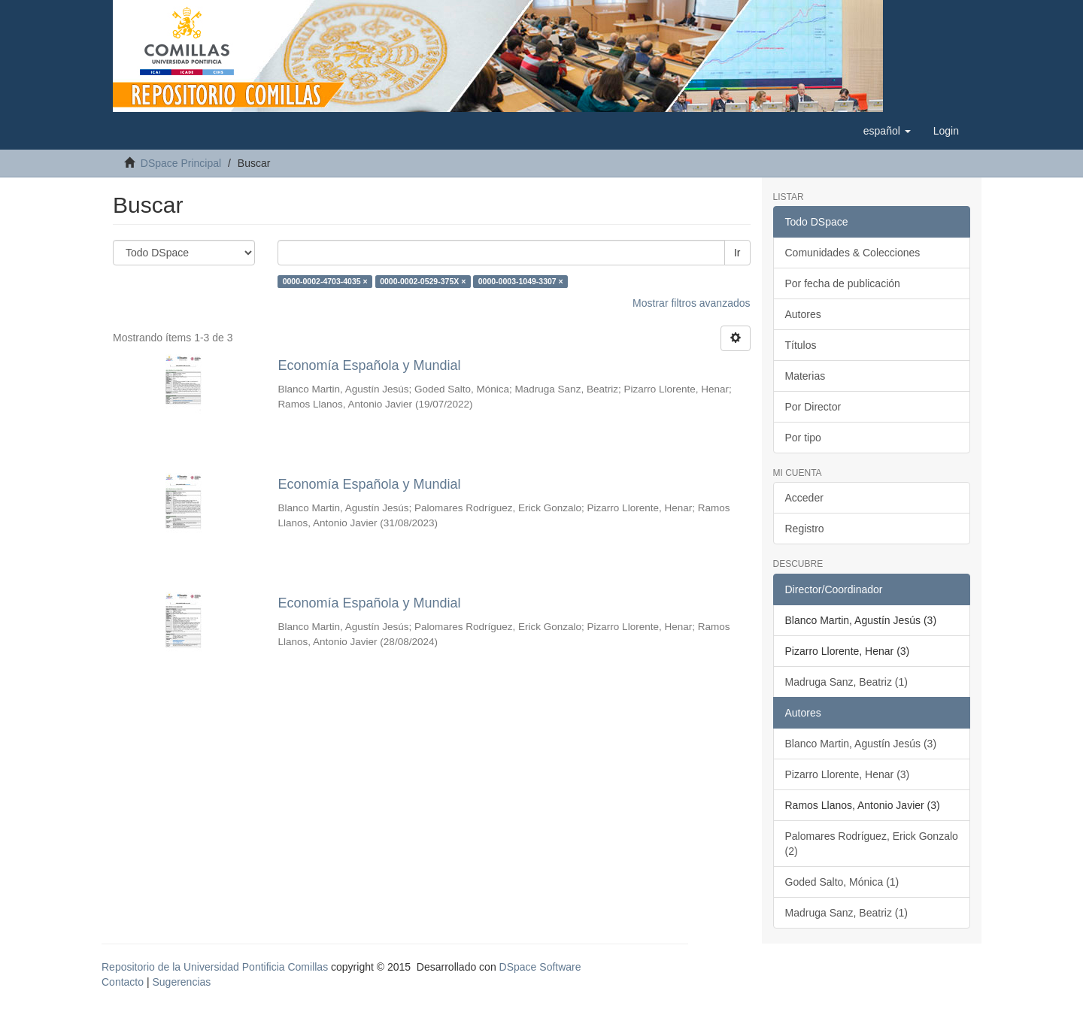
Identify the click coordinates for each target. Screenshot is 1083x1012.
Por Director (813, 407)
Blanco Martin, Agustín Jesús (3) (861, 744)
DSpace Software (540, 967)
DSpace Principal (181, 163)
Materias (805, 376)
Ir (737, 253)
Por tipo (803, 438)
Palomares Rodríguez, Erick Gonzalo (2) (871, 843)
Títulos (801, 345)
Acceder (804, 498)
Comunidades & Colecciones (853, 253)
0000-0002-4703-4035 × (325, 281)
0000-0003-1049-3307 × (520, 281)
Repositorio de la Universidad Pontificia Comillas (215, 967)
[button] (887, 131)
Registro (804, 529)
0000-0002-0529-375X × (423, 281)
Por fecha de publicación (842, 283)
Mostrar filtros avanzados (691, 303)
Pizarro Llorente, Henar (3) (847, 774)
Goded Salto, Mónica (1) (842, 882)
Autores (803, 314)
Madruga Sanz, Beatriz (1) (846, 682)
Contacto (123, 982)
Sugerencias (181, 982)
